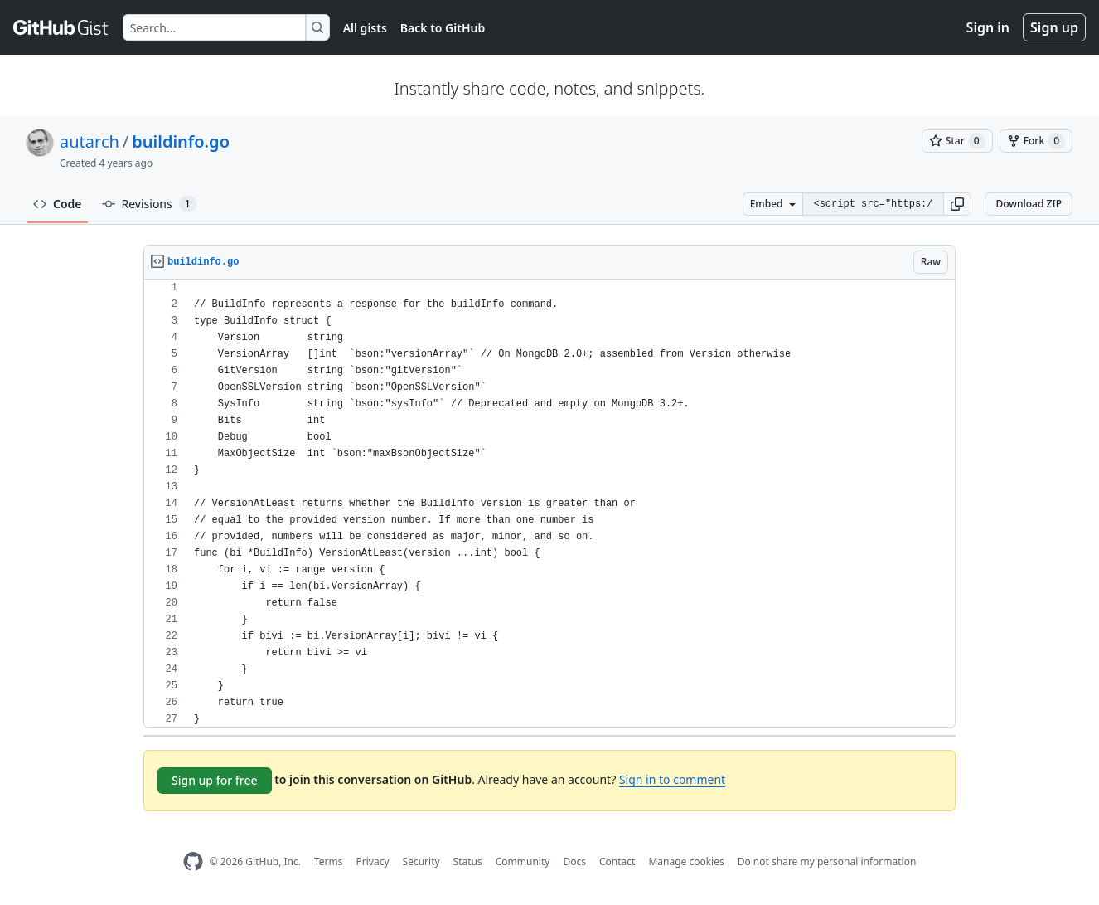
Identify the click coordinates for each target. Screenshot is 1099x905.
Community (523, 861)
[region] (549, 504)
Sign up (1054, 27)
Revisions (149, 204)
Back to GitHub (442, 28)
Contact (617, 861)
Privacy (373, 861)
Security (421, 861)
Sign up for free (215, 780)
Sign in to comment (672, 779)
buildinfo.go (181, 141)
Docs (574, 861)
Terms (328, 861)
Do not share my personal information (827, 861)
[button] (957, 204)
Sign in (987, 27)
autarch (89, 141)
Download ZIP (1028, 204)
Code (57, 204)
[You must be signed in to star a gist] (957, 141)
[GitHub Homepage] (193, 861)
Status (467, 861)
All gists (365, 28)
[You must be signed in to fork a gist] (1036, 141)
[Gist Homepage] (61, 27)
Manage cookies (686, 861)
